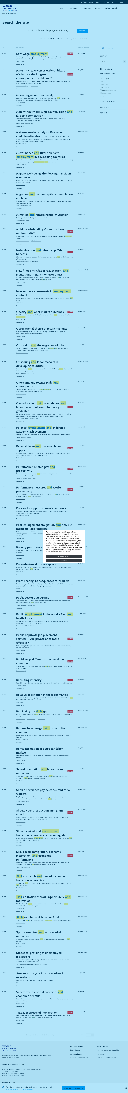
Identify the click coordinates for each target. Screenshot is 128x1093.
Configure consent (64, 556)
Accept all (64, 560)
